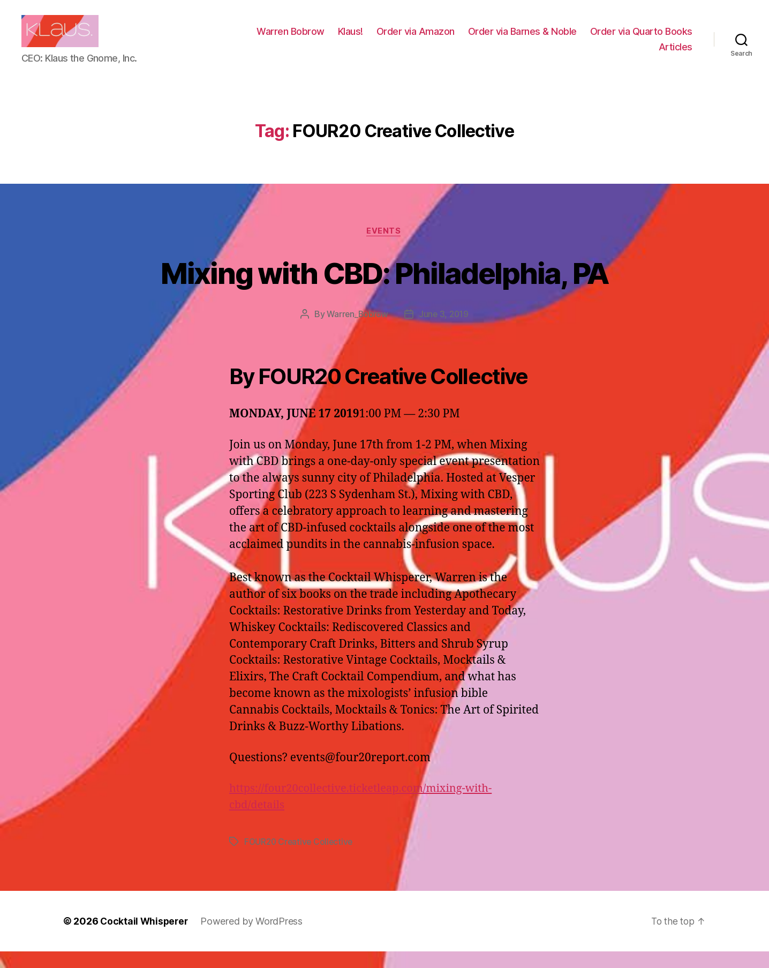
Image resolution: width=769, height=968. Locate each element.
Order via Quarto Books (594, 55)
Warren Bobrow (406, 39)
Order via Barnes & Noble (638, 39)
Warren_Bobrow (357, 331)
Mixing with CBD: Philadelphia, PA (384, 288)
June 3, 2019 (444, 331)
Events (384, 247)
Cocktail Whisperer (145, 937)
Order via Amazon (531, 39)
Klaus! (466, 39)
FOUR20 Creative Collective (300, 858)
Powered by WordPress (254, 937)
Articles (675, 55)
